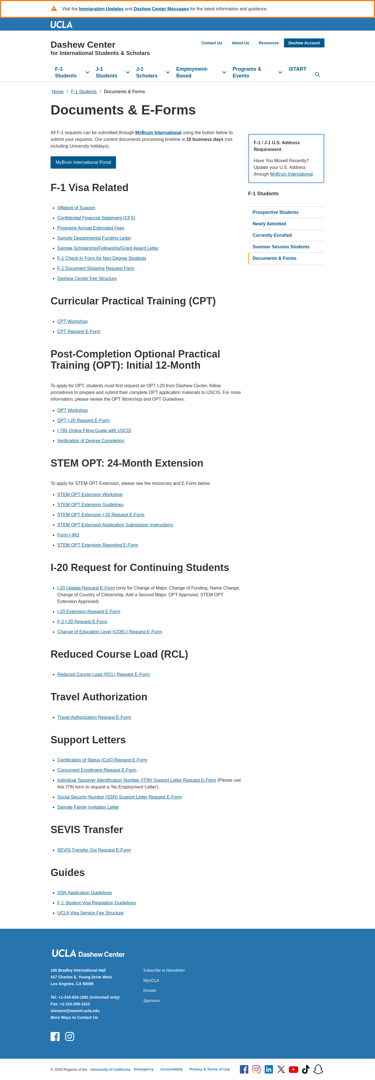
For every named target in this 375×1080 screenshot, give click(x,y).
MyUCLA (151, 980)
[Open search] (317, 74)
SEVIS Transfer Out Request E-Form (94, 850)
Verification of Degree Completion (90, 440)
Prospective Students (276, 212)
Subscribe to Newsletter (164, 970)
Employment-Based (192, 72)
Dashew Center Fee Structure (87, 278)
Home (58, 91)
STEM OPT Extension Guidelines (90, 504)
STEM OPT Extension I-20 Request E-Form (100, 514)
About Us (240, 43)
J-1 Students (106, 72)
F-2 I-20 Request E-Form (82, 621)
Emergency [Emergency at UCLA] (144, 1069)
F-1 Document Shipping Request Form (95, 268)
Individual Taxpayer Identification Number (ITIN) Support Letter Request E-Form (136, 780)
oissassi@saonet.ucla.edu (75, 1010)
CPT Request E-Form (79, 331)
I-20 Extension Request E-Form (88, 611)
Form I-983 (68, 535)
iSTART (297, 69)
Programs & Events (247, 72)
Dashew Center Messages (161, 8)
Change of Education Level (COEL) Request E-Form (109, 631)
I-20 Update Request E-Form (86, 588)
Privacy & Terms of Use (209, 1069)
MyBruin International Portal (83, 162)
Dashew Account (304, 43)
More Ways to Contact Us (74, 1017)
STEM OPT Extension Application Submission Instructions (115, 524)
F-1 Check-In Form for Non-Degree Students (101, 258)
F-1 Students (66, 72)
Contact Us (211, 43)
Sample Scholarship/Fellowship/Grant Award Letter (108, 248)
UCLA (64, 24)
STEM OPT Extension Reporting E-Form (97, 545)
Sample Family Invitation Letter (88, 807)
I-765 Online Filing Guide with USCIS (94, 430)
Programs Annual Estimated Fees (90, 228)
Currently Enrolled (272, 235)
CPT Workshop (72, 321)
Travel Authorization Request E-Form (94, 717)
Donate (149, 990)
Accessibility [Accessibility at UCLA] (171, 1069)
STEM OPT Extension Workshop (89, 494)
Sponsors (151, 1000)
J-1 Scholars (147, 72)
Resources (269, 43)
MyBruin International (291, 174)
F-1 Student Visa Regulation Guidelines (96, 902)
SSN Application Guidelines (84, 892)
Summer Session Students (281, 246)
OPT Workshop (72, 410)
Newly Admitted (269, 223)
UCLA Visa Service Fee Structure (90, 913)
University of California (110, 1069)
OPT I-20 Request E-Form (83, 420)
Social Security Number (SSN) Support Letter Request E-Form (119, 797)
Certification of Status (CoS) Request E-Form (102, 760)
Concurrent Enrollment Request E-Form (97, 770)
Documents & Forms (124, 91)
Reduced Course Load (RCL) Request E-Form (103, 674)
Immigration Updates (101, 8)
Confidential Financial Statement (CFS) (96, 217)
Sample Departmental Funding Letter (94, 238)
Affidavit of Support (76, 207)
